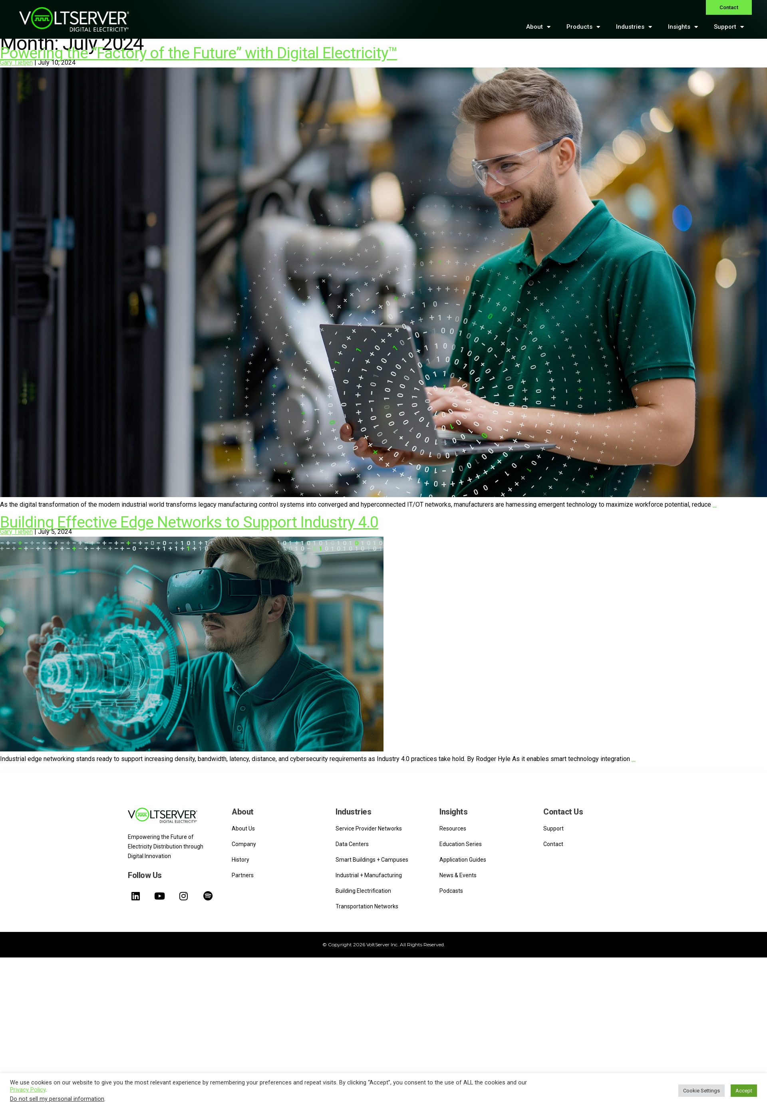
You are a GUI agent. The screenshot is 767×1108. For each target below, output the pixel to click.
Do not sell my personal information (57, 1098)
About (538, 27)
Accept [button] (743, 1091)
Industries (634, 27)
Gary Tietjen (16, 62)
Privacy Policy (28, 1089)
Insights (683, 27)
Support (729, 27)
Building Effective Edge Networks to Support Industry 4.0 (189, 522)
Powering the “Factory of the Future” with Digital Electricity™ (198, 53)
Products (583, 27)
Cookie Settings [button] (701, 1091)
